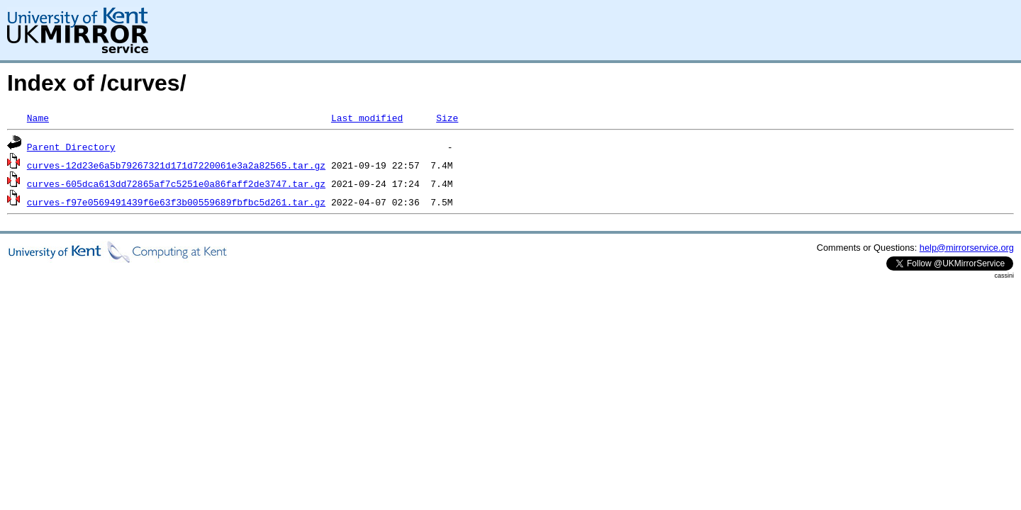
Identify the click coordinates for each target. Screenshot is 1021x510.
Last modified (367, 117)
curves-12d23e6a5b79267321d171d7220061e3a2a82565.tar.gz (176, 165)
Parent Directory (71, 146)
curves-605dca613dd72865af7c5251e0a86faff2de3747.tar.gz (176, 183)
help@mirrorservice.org (967, 247)
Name (38, 117)
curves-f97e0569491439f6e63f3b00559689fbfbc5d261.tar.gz (176, 202)
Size (447, 117)
